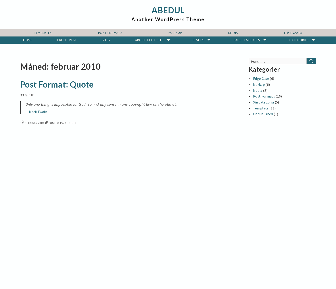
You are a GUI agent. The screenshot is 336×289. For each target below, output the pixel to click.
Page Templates (247, 40)
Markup (175, 32)
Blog (106, 40)
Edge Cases (293, 32)
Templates (43, 32)
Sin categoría (263, 102)
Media (233, 32)
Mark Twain (38, 112)
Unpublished (263, 114)
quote (27, 95)
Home (27, 40)
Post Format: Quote (57, 84)
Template (261, 108)
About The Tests (149, 40)
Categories (298, 40)
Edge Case (261, 78)
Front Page (67, 40)
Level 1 (198, 40)
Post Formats (110, 32)
